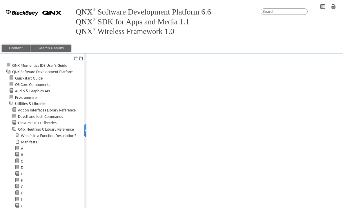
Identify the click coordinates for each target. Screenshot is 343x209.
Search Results (51, 48)
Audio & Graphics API (32, 91)
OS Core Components (32, 84)
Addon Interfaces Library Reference (47, 110)
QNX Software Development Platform (42, 71)
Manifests (29, 142)
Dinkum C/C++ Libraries (37, 122)
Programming (26, 97)
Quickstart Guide (29, 78)
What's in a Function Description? (48, 135)
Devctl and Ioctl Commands (40, 116)
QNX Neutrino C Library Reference (46, 129)
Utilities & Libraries (30, 103)
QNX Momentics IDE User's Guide (39, 65)
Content (16, 48)
